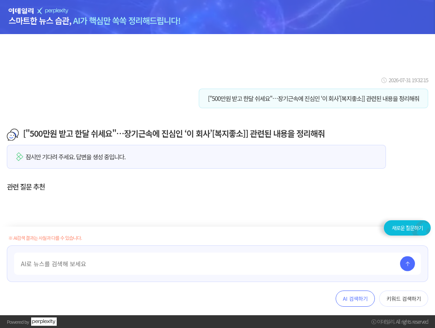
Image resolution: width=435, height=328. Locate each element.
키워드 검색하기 (403, 298)
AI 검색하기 (355, 298)
